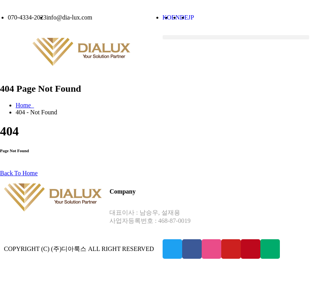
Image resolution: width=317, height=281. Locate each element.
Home (25, 105)
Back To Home (19, 173)
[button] (236, 37)
